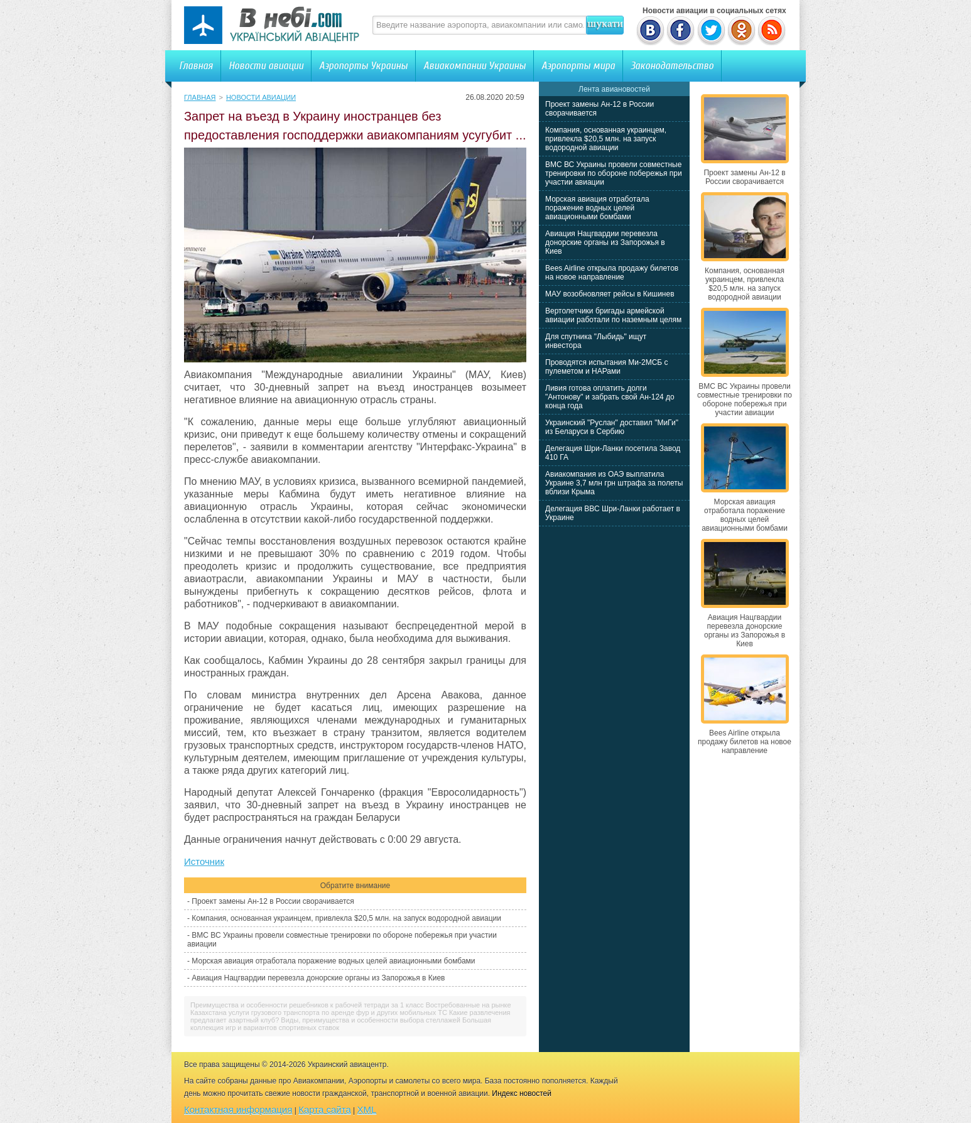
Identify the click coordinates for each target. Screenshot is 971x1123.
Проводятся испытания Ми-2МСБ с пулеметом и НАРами (606, 367)
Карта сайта (324, 1109)
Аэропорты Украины (363, 66)
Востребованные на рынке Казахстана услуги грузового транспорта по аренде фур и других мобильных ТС (350, 1008)
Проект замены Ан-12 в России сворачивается (273, 901)
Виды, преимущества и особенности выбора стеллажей (370, 1020)
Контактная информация (238, 1109)
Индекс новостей (521, 1093)
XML (367, 1109)
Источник (204, 861)
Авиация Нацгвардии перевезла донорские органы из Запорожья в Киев (318, 978)
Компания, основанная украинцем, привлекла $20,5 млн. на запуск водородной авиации (346, 918)
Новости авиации (266, 66)
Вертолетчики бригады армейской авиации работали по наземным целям (613, 315)
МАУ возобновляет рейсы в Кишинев (610, 294)
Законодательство (672, 66)
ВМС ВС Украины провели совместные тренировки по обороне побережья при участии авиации (613, 173)
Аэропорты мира (578, 66)
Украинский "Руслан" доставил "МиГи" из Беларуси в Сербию (611, 427)
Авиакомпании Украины (474, 66)
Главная (196, 66)
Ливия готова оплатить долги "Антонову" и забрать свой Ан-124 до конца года (610, 397)
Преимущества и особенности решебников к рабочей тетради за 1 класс (307, 1005)
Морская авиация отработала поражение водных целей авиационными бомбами (333, 961)
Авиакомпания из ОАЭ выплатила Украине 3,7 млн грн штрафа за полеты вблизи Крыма (614, 483)
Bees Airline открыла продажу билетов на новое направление (611, 272)
